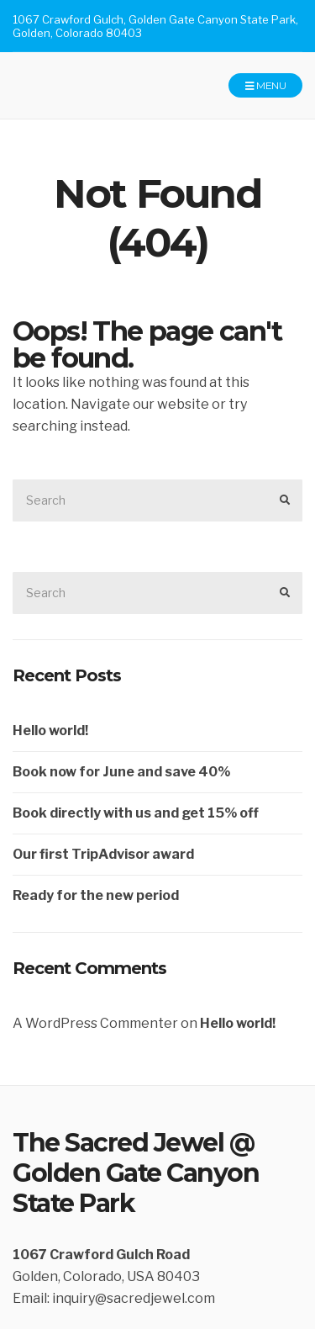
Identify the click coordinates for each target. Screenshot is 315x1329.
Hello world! (50, 731)
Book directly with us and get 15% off (136, 813)
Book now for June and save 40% (121, 772)
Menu (265, 86)
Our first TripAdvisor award (103, 854)
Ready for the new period (96, 895)
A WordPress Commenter (95, 1023)
